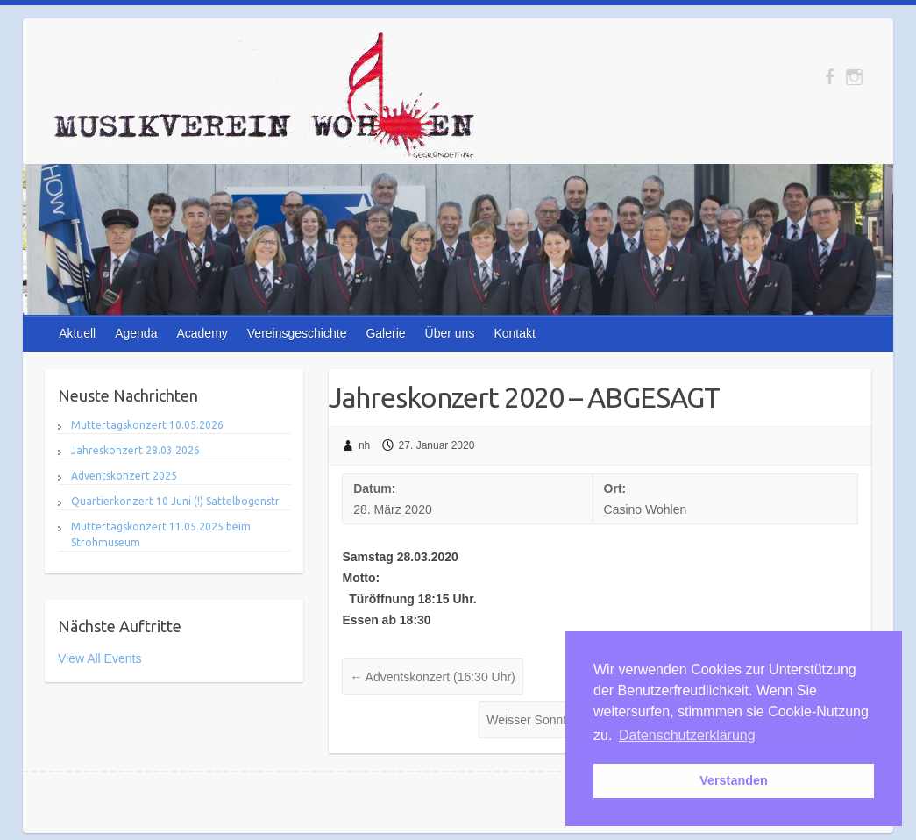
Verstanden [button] (733, 780)
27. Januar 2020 (437, 445)
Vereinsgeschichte (297, 333)
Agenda (136, 333)
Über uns (450, 333)
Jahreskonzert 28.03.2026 (135, 450)
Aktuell (77, 333)
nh (364, 445)
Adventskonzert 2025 (124, 475)
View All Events (99, 658)
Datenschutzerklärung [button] (687, 735)
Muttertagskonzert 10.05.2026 (147, 425)
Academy (201, 333)
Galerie (385, 333)
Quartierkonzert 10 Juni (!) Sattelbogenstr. (176, 501)
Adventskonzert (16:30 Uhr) (432, 677)
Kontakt (514, 333)
